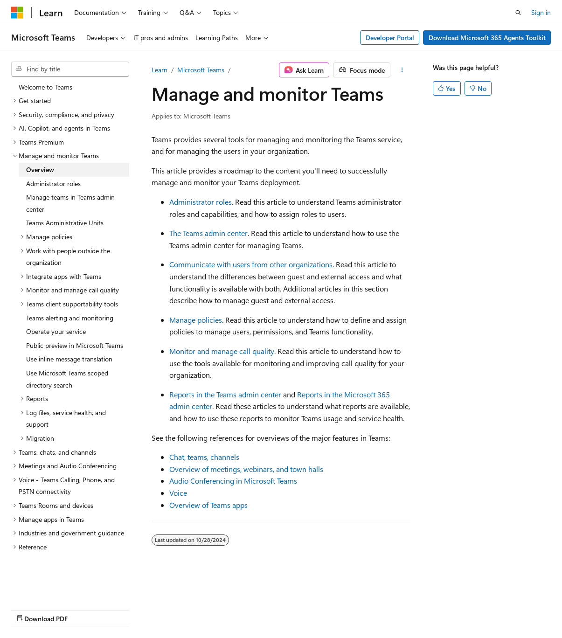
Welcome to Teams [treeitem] (45, 87)
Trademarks (296, 609)
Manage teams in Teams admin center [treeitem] (70, 203)
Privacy (204, 609)
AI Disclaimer (30, 609)
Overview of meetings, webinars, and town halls (246, 469)
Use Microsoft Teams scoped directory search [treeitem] (67, 378)
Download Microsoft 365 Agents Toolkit (487, 37)
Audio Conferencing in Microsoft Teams (233, 480)
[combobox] (70, 69)
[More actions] (402, 69)
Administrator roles (200, 202)
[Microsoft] (17, 13)
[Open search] (518, 12)
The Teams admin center (208, 233)
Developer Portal (390, 37)
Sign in (541, 12)
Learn (159, 69)
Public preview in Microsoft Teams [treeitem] (74, 345)
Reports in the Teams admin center (225, 394)
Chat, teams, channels (204, 457)
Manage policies (195, 320)
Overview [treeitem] (40, 169)
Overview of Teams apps (208, 505)
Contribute (167, 609)
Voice (178, 493)
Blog (127, 609)
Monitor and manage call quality (221, 351)
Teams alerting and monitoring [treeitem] (69, 317)
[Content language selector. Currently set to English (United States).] (54, 587)
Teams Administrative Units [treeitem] (65, 222)
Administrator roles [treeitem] (53, 183)
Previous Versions (85, 609)
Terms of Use (250, 609)
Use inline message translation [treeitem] (69, 358)
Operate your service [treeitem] (56, 331)
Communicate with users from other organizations (251, 264)
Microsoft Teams (200, 69)
